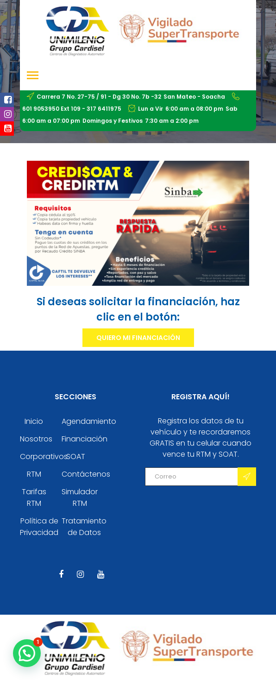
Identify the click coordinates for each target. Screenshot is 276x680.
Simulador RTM (80, 497)
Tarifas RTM (34, 497)
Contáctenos (86, 474)
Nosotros (36, 439)
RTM (34, 474)
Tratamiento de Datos (84, 527)
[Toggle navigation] (32, 76)
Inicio (34, 421)
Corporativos (44, 456)
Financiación (84, 439)
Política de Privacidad (39, 527)
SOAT (75, 456)
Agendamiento (89, 421)
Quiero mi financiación (138, 337)
